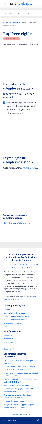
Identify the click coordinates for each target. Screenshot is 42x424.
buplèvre (25, 167)
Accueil (6, 22)
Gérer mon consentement (13, 323)
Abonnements (9, 335)
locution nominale (12, 39)
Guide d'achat (9, 349)
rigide (34, 167)
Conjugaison (8, 342)
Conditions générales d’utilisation (16, 316)
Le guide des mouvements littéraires (17, 401)
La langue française (18, 414)
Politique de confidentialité (14, 320)
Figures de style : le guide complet (17, 385)
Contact (6, 326)
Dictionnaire (15, 22)
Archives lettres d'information (15, 313)
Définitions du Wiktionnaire (17, 223)
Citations (7, 345)
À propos (7, 310)
